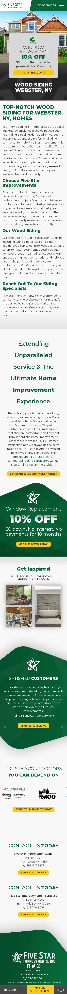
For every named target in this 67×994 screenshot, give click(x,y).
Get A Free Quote (33, 72)
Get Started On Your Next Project (33, 474)
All (15, 576)
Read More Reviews (33, 725)
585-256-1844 (46, 5)
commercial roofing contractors (28, 460)
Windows (46, 576)
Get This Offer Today (33, 544)
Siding (25, 578)
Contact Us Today (33, 872)
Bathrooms (40, 578)
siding (18, 150)
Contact (34, 307)
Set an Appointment (40, 990)
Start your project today (34, 809)
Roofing (28, 576)
